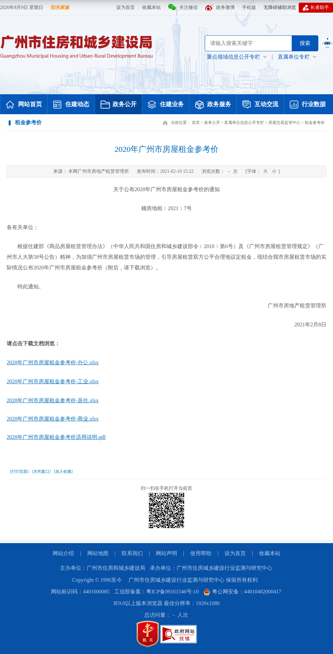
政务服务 (213, 105)
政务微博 (225, 7)
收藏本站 (151, 7)
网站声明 (166, 553)
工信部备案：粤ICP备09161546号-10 (156, 591)
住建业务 (166, 105)
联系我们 (132, 553)
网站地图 (98, 553)
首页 (196, 122)
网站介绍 (63, 553)
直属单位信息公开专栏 (244, 122)
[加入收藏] (63, 471)
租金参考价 (315, 122)
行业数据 (308, 105)
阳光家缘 (60, 7)
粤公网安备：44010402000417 (242, 591)
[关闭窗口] (41, 471)
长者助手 (316, 8)
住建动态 (71, 105)
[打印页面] (19, 471)
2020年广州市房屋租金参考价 (166, 149)
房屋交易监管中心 (284, 122)
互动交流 (260, 105)
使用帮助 (200, 553)
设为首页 (125, 7)
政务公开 (119, 105)
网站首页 (24, 105)
